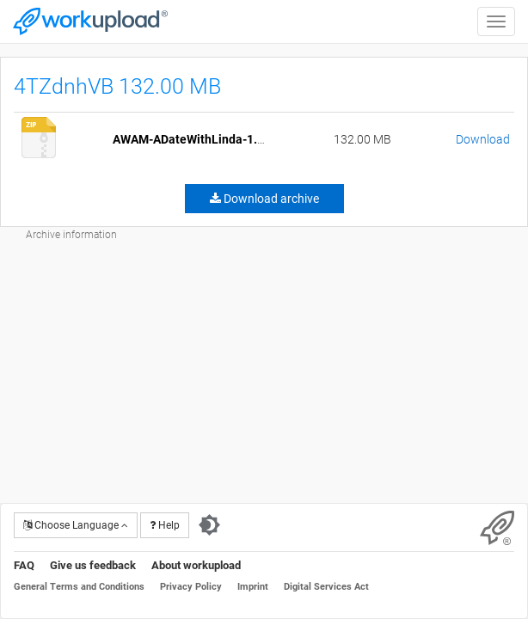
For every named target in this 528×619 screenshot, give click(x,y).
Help (165, 525)
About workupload (196, 565)
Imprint (252, 586)
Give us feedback (93, 565)
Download (483, 139)
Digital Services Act (326, 586)
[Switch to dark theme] (209, 525)
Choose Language (75, 525)
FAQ (24, 565)
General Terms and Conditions (79, 586)
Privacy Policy (191, 586)
